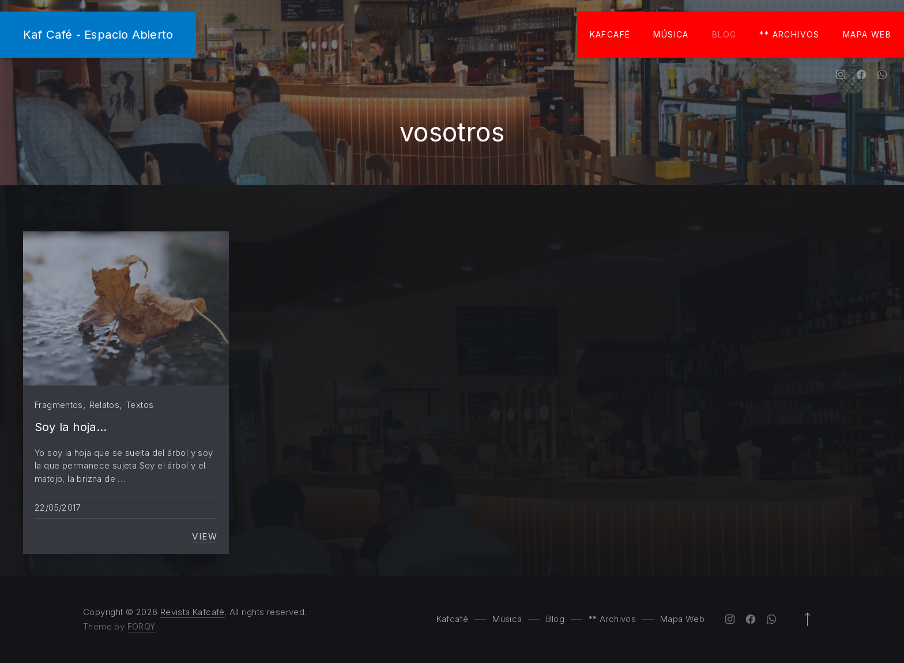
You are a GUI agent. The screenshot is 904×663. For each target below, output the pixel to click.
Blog (724, 34)
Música (670, 34)
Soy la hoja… (71, 426)
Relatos (104, 404)
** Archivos (789, 34)
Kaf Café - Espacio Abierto (98, 34)
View (204, 536)
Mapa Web (867, 34)
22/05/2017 (58, 507)
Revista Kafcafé (192, 611)
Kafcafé (610, 34)
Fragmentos (59, 404)
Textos (139, 404)
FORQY (141, 626)
